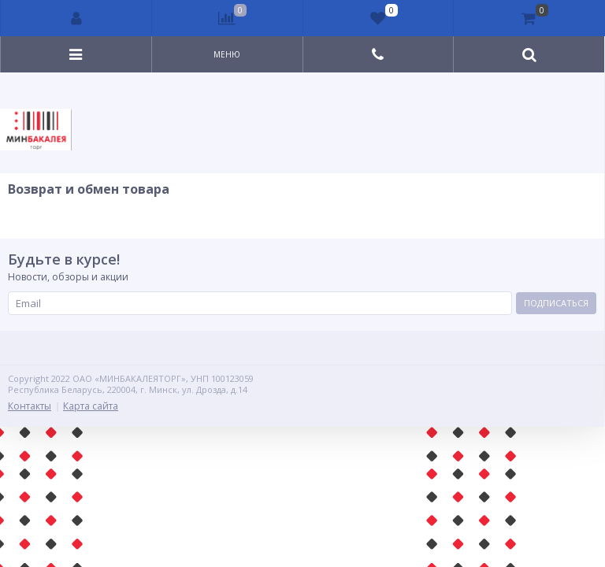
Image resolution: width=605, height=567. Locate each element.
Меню (226, 54)
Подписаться (556, 303)
